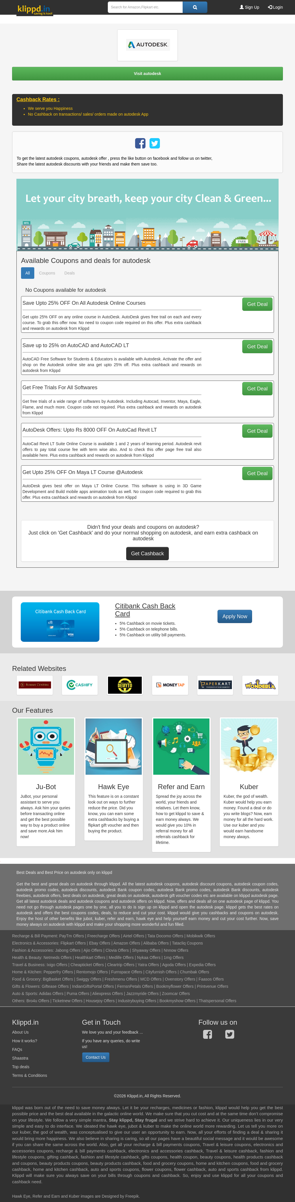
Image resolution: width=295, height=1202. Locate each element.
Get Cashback (147, 553)
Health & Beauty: (27, 957)
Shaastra (20, 1058)
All (27, 273)
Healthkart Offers (90, 957)
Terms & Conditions (29, 1075)
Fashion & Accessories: (33, 950)
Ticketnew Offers (67, 1000)
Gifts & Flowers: (26, 986)
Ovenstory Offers (180, 979)
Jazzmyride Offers (142, 993)
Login (275, 7)
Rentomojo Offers (92, 972)
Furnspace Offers (126, 972)
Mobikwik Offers (200, 936)
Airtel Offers (133, 936)
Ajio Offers (93, 950)
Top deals (20, 1066)
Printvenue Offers (212, 986)
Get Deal (257, 304)
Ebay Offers (99, 943)
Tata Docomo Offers (165, 936)
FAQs (17, 1049)
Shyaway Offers (146, 950)
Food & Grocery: (27, 979)
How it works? (24, 1041)
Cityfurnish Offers (161, 972)
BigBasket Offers (58, 979)
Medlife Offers (121, 957)
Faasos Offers (211, 979)
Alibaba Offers (156, 943)
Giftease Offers (55, 986)
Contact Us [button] (96, 1057)
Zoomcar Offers (176, 993)
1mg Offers (174, 957)
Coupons (47, 273)
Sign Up (249, 7)
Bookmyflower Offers (175, 986)
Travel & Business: (29, 964)
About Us (20, 1032)
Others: (19, 1000)
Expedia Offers (202, 964)
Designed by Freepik (120, 1196)
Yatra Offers (148, 964)
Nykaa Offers (148, 957)
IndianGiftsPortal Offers (93, 986)
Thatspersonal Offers (217, 1000)
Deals (70, 273)
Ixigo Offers (57, 964)
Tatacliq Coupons (187, 943)
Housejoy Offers (100, 1000)
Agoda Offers (174, 964)
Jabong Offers (67, 950)
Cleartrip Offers (121, 964)
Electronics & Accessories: (35, 943)
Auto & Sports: (25, 993)
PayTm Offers (71, 936)
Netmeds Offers (58, 957)
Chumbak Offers (194, 972)
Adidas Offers (51, 993)
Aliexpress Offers (107, 993)
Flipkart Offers (73, 943)
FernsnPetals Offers (135, 986)
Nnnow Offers (176, 950)
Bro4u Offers (38, 1000)
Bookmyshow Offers (178, 1000)
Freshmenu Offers (121, 979)
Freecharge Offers (103, 936)
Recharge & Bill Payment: (35, 936)
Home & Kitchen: (27, 972)
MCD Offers (151, 979)
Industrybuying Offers (137, 1000)
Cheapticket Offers (87, 964)
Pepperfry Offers (58, 972)
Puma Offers (78, 993)
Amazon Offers (126, 943)
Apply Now (234, 616)
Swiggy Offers (88, 979)
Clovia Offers (117, 950)
